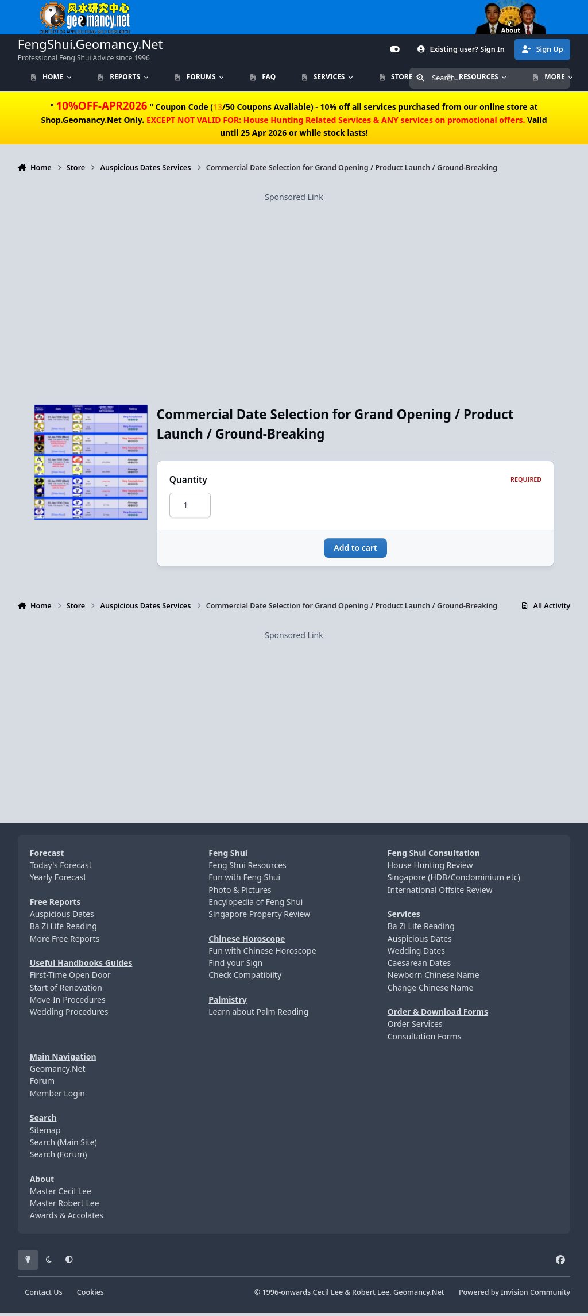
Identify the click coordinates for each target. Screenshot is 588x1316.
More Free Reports (65, 941)
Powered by (514, 1295)
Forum (42, 1084)
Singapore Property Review (259, 917)
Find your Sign (235, 966)
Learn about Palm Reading (258, 1015)
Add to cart (355, 551)
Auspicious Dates (62, 917)
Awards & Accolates (66, 1218)
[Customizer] (395, 49)
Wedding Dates (416, 954)
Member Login (57, 1096)
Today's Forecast (61, 868)
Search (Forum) (58, 1157)
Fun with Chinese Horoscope (262, 954)
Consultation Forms (425, 1039)
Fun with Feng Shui (244, 880)
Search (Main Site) (63, 1145)
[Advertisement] (294, 283)
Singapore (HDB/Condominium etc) (454, 880)
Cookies (90, 1295)
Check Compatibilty (244, 978)
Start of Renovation (66, 990)
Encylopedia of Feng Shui (255, 905)
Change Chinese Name (431, 990)
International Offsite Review (440, 892)
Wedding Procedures (69, 1015)
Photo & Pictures (239, 892)
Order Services (415, 1027)
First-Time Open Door (70, 978)
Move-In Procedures (68, 1002)
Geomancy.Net (58, 1071)
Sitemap (45, 1132)
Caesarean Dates (419, 966)
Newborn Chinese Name (433, 978)
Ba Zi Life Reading (63, 929)
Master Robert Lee (64, 1206)
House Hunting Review (430, 868)
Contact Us (43, 1295)
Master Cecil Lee (60, 1194)
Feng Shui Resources (247, 868)
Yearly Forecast (58, 880)
